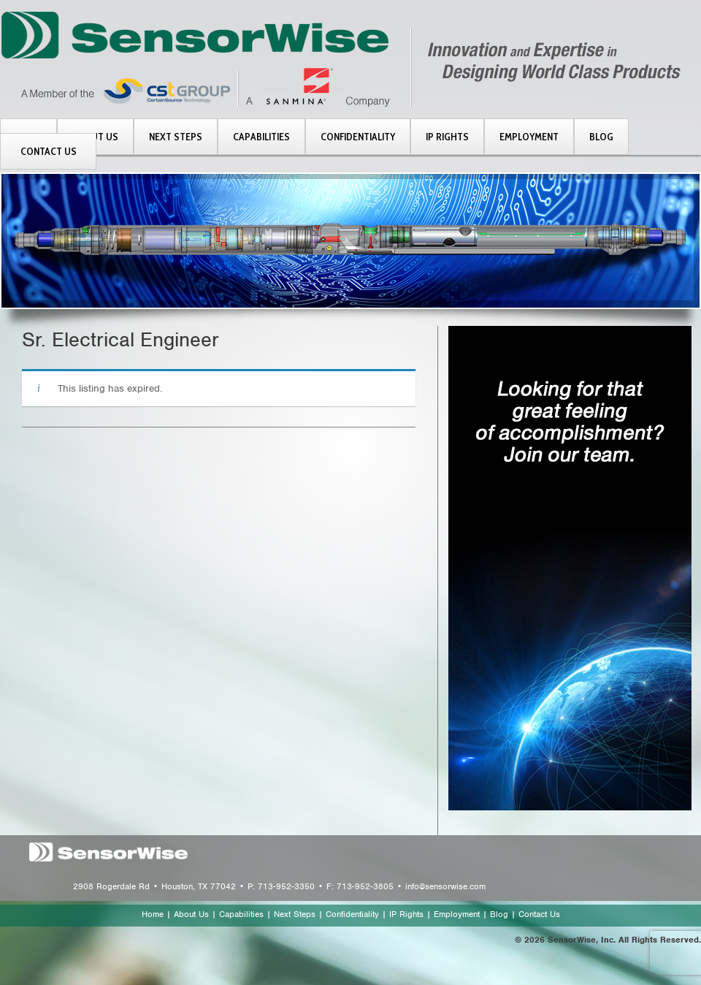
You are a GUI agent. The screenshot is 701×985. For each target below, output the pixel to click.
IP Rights (406, 914)
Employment (457, 914)
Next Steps (294, 914)
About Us (191, 914)
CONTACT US (48, 151)
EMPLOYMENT (529, 136)
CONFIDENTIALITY (358, 136)
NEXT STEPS (175, 136)
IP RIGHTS (447, 136)
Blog (499, 914)
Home (153, 914)
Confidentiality (352, 914)
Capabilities (241, 914)
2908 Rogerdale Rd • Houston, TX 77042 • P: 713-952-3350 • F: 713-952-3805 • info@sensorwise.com (279, 886)
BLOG (601, 136)
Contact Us (539, 914)
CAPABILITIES (261, 136)
